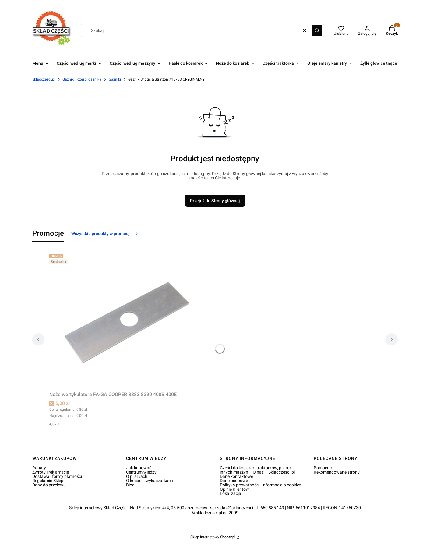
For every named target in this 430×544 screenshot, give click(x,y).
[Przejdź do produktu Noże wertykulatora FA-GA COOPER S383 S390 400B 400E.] (125, 320)
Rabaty (39, 467)
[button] (317, 30)
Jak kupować (138, 467)
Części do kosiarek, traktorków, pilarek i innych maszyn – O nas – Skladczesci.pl (257, 469)
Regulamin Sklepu (49, 480)
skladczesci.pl (43, 79)
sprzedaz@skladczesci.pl (234, 507)
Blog (130, 484)
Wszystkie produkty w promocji (105, 233)
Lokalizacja (230, 493)
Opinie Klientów (234, 489)
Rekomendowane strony (337, 472)
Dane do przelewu (49, 484)
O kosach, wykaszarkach (149, 480)
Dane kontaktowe (236, 476)
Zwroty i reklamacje (50, 472)
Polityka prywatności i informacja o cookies (260, 484)
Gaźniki (115, 79)
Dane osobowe (234, 480)
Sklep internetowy (212, 537)
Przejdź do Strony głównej (215, 200)
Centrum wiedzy (141, 472)
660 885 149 (272, 507)
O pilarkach (136, 476)
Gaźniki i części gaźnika (81, 79)
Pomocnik (323, 467)
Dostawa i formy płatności (57, 476)
